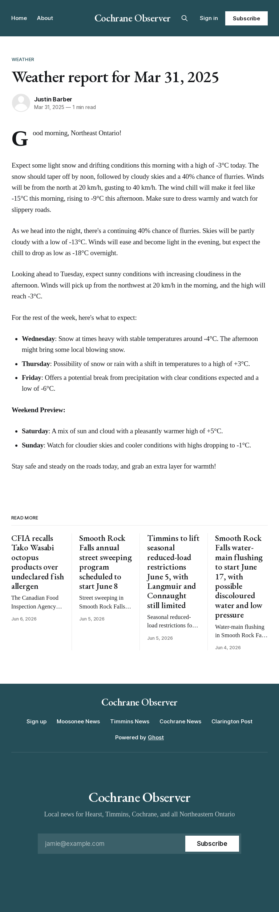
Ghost (156, 737)
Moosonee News (78, 721)
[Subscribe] (212, 844)
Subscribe (246, 18)
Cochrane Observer (132, 17)
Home (19, 18)
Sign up (36, 721)
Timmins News (129, 721)
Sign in (209, 18)
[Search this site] (184, 18)
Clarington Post (231, 721)
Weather (23, 59)
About (45, 18)
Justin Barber (53, 99)
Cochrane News (180, 721)
